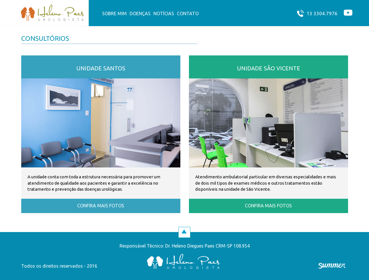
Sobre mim (114, 13)
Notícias (163, 13)
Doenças (140, 13)
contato (188, 13)
